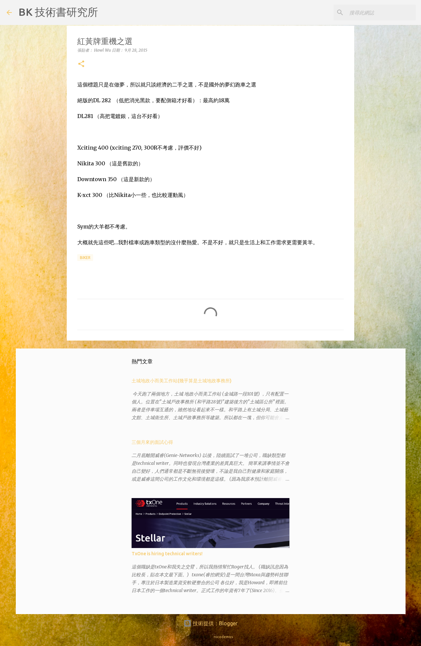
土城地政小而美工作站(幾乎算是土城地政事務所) (182, 380)
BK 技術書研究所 (58, 12)
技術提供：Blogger (210, 623)
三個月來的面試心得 (152, 442)
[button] (81, 64)
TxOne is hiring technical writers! (167, 553)
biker (85, 257)
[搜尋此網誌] (381, 12)
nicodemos (223, 637)
